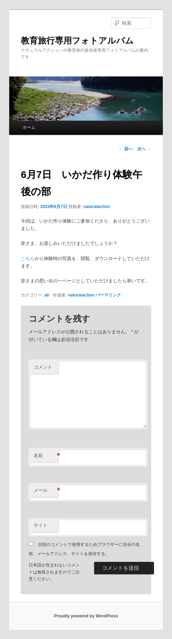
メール (46, 490)
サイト (40, 525)
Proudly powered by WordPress (86, 616)
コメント (43, 367)
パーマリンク (108, 295)
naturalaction (97, 206)
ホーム (29, 127)
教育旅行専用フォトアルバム (77, 40)
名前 (46, 456)
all (47, 295)
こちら (28, 258)
